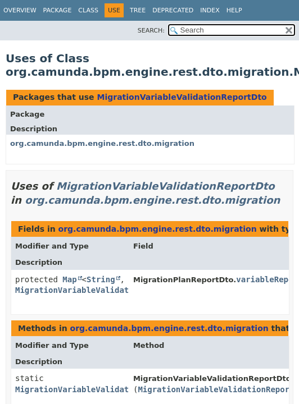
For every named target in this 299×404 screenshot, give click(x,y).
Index (209, 10)
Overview (20, 10)
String (101, 279)
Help (234, 10)
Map (69, 279)
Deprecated (172, 10)
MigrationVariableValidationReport (216, 389)
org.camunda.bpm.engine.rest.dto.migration (102, 143)
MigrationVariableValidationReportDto (181, 97)
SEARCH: (151, 30)
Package (57, 10)
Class (88, 10)
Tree (138, 10)
